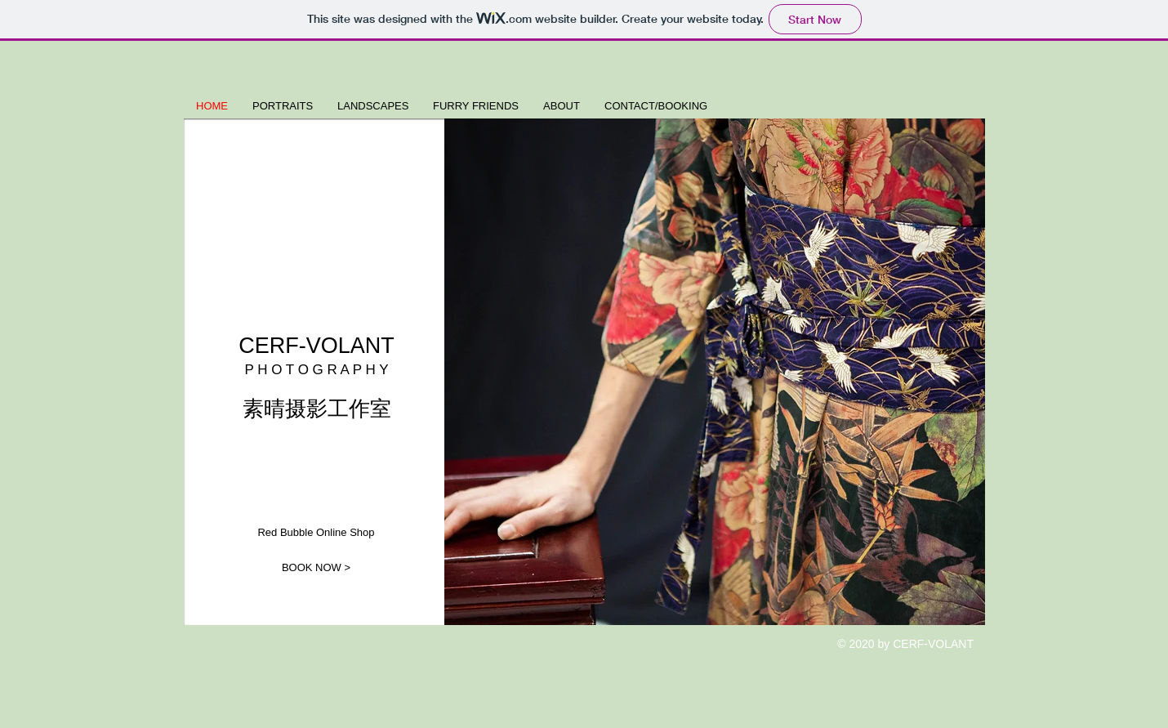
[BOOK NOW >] (316, 568)
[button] (714, 371)
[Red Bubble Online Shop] (316, 533)
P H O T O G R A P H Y (316, 369)
